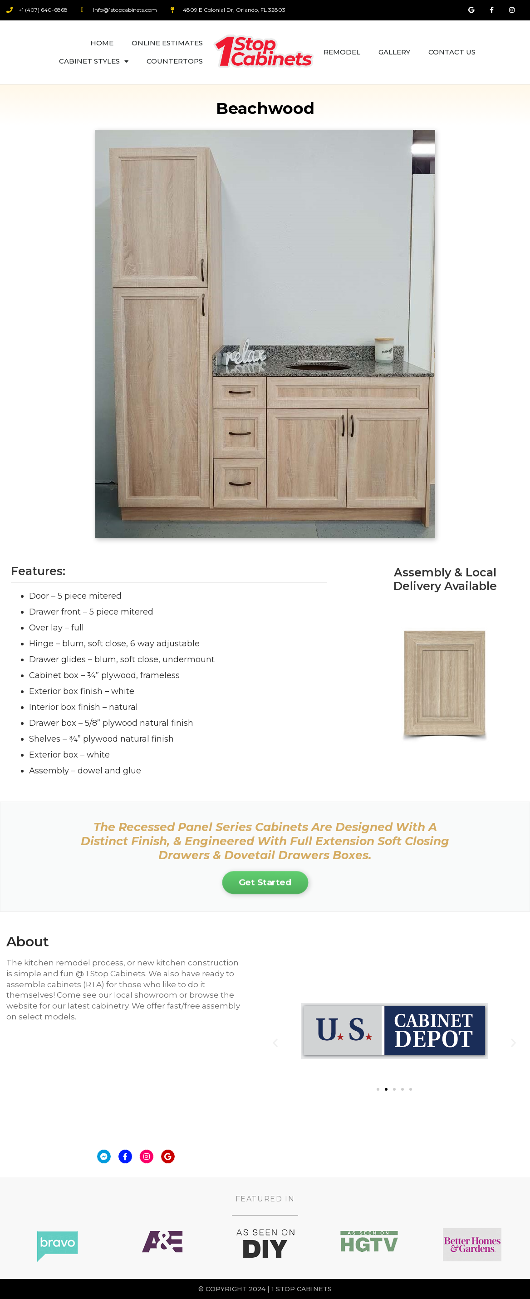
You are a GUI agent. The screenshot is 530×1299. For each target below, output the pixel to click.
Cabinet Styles (93, 61)
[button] (275, 1042)
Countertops (175, 61)
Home (101, 43)
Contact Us (452, 52)
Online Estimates (167, 43)
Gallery (394, 52)
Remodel (342, 52)
